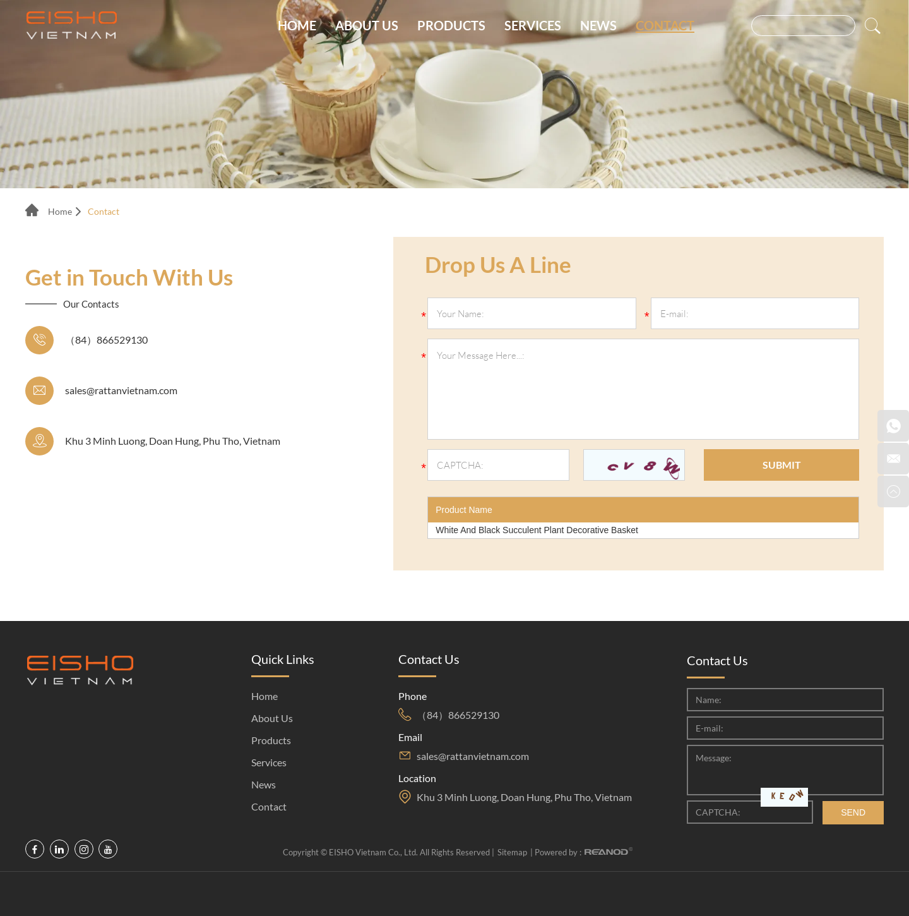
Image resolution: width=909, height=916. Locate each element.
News (598, 25)
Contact (665, 25)
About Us (366, 25)
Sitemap (512, 852)
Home (297, 25)
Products (451, 25)
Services (532, 25)
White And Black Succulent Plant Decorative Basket (537, 530)
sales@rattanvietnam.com (121, 390)
